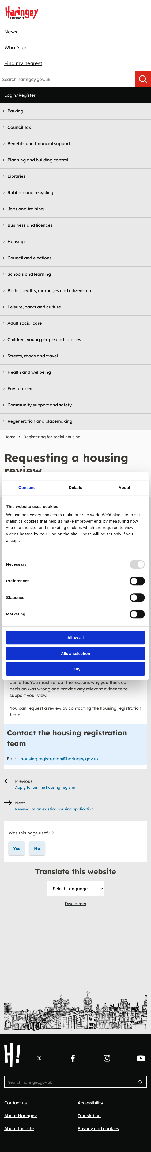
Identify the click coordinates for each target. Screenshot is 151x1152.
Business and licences (29, 225)
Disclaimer (75, 903)
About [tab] (124, 487)
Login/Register (19, 95)
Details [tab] (75, 487)
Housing (16, 241)
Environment (20, 388)
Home (10, 436)
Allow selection (75, 653)
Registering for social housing (52, 436)
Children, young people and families (44, 339)
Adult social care (24, 323)
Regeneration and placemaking (39, 421)
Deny (76, 669)
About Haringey (20, 1115)
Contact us (15, 1102)
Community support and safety (39, 404)
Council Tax (19, 127)
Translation (89, 1115)
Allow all (75, 637)
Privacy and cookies (98, 1128)
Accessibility (90, 1102)
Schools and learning (29, 274)
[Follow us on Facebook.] (73, 1058)
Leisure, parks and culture (34, 306)
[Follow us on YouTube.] (141, 1058)
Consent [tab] (26, 487)
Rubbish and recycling (30, 192)
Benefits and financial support (38, 143)
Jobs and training (25, 208)
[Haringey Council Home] (12, 1055)
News (10, 32)
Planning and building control (37, 160)
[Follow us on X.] (39, 1058)
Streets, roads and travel (32, 355)
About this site (19, 1128)
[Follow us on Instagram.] (107, 1058)
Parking (15, 111)
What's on (16, 47)
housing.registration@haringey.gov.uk (60, 758)
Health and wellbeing (29, 372)
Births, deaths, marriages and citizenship (49, 290)
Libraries (16, 176)
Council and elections (29, 257)
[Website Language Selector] (75, 888)
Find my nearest (23, 63)
